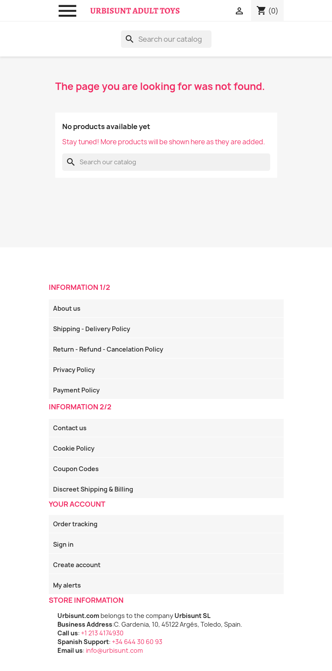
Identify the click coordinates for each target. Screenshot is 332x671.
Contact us (70, 428)
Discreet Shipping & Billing (93, 489)
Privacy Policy (74, 369)
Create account (77, 565)
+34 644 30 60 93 (137, 642)
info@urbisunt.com (114, 650)
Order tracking (75, 524)
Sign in (63, 544)
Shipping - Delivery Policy (91, 329)
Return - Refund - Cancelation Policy (108, 349)
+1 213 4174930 (102, 633)
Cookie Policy (73, 448)
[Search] (166, 39)
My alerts (67, 585)
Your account (77, 504)
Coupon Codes (76, 469)
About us (66, 308)
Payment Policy (76, 390)
